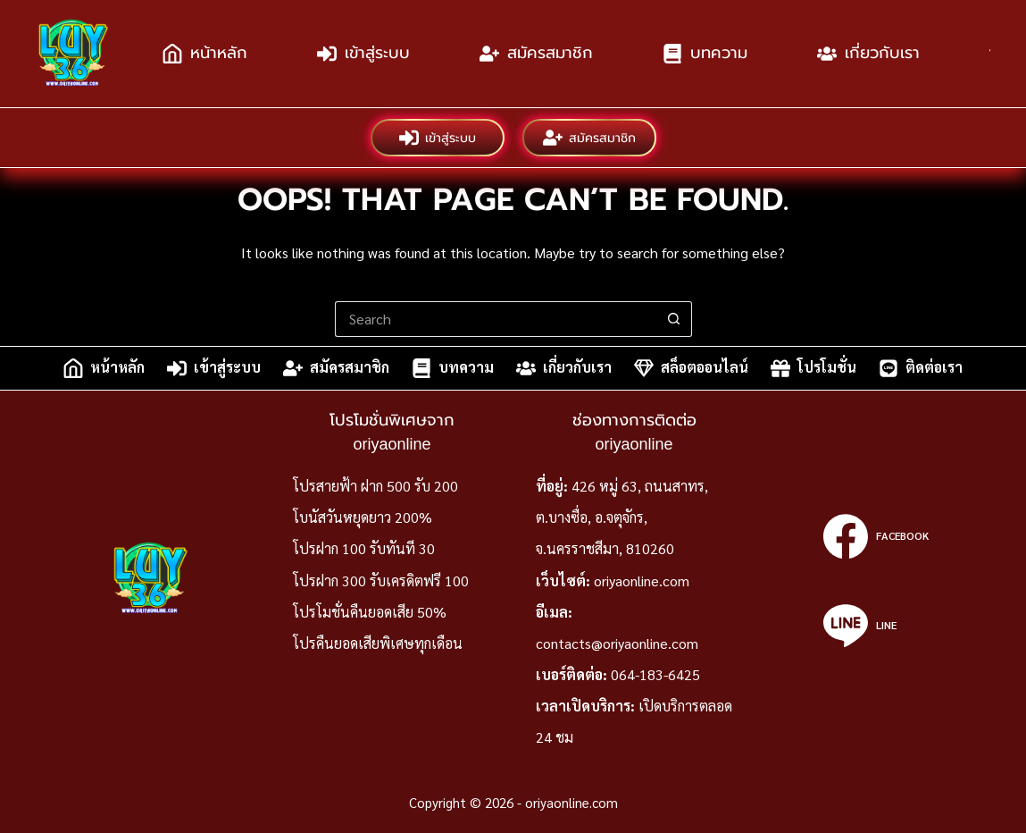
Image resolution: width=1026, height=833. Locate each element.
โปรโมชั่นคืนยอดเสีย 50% (369, 611)
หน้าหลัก (205, 53)
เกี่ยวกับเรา (868, 53)
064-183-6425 (655, 674)
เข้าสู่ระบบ (363, 53)
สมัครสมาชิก (536, 53)
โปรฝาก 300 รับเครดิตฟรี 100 (381, 580)
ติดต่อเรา (921, 368)
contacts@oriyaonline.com (617, 643)
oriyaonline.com (641, 580)
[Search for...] (495, 319)
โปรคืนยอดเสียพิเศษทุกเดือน (378, 643)
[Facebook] (875, 536)
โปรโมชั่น (813, 368)
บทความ (705, 53)
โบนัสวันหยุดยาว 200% (362, 517)
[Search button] (674, 319)
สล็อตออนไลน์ (691, 368)
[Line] (875, 625)
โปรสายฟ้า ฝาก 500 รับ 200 (375, 485)
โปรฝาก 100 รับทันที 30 (364, 548)
